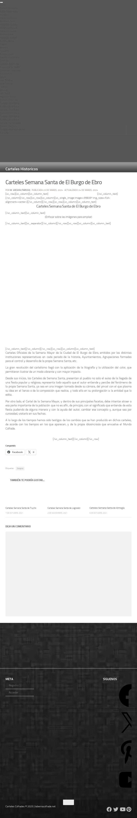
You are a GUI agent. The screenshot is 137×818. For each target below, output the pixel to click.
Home (2, 5)
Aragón (3, 44)
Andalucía (4, 14)
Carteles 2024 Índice (9, 106)
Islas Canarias (6, 83)
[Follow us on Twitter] (115, 809)
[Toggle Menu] (1, 2)
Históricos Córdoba (8, 24)
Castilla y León (7, 54)
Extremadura (6, 73)
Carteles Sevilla (7, 41)
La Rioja (3, 87)
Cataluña (4, 60)
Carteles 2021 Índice (9, 116)
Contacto (4, 133)
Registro (13, 685)
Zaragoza (20, 468)
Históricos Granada (8, 28)
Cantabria (4, 51)
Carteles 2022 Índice (9, 113)
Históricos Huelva (8, 31)
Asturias (4, 47)
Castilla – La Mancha (9, 57)
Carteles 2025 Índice (9, 103)
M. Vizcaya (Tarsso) (20, 190)
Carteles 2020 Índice (9, 119)
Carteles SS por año (9, 100)
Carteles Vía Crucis (8, 126)
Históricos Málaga (8, 37)
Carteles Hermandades (10, 123)
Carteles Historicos (9, 8)
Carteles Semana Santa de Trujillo (22, 508)
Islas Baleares (6, 80)
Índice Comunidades (9, 11)
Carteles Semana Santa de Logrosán (65, 508)
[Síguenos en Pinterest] (129, 809)
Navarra (3, 90)
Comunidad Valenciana (10, 70)
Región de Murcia (8, 96)
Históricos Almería (8, 18)
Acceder (13, 692)
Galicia (3, 77)
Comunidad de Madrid (10, 67)
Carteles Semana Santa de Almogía (107, 508)
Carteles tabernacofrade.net (12, 129)
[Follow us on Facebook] (109, 809)
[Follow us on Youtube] (122, 809)
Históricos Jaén (7, 34)
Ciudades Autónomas (9, 64)
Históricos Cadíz (7, 21)
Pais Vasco (5, 93)
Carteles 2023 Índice (9, 110)
